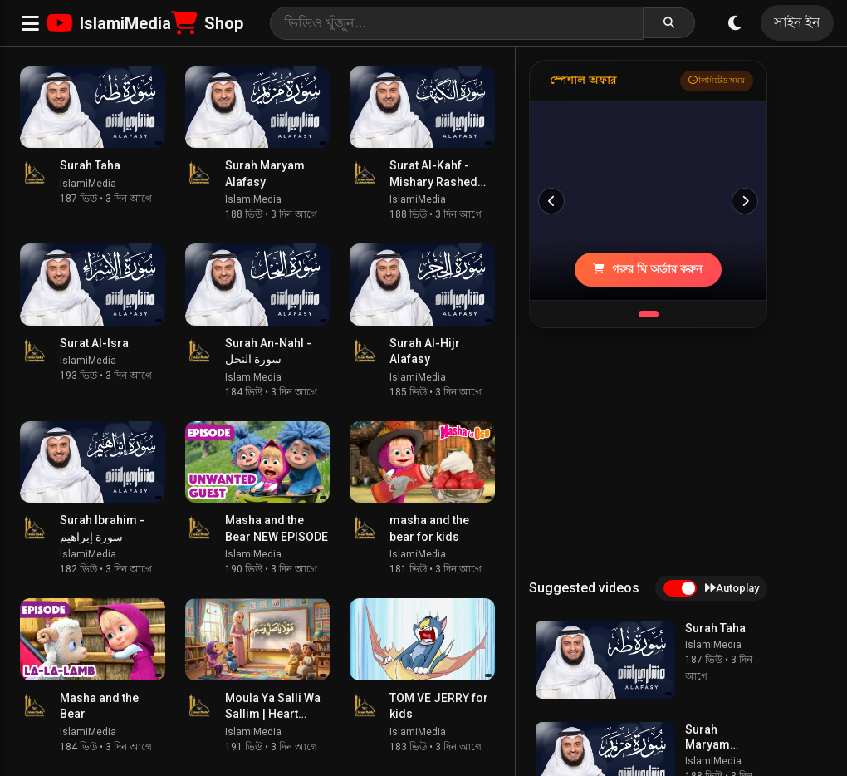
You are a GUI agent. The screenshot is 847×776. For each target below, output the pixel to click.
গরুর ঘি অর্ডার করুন (648, 269)
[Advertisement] (653, 452)
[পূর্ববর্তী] (551, 201)
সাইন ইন (797, 22)
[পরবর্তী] (745, 201)
